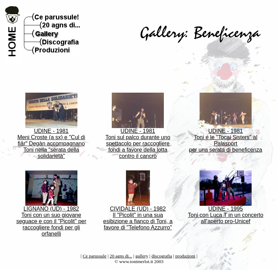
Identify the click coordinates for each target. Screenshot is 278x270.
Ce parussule (94, 256)
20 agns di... (121, 256)
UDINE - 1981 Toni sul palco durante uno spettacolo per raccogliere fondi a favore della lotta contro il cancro (138, 141)
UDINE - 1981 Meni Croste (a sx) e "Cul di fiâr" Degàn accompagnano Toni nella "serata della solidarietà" (51, 141)
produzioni (185, 256)
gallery (141, 256)
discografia (162, 256)
